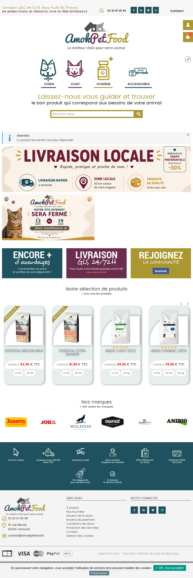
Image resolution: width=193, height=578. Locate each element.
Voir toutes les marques (97, 407)
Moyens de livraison (79, 515)
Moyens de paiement (80, 519)
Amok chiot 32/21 (121, 350)
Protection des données (82, 528)
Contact (177, 11)
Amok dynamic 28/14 (169, 350)
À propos (72, 507)
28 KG (30, 373)
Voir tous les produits (98, 294)
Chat (75, 79)
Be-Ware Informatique (164, 554)
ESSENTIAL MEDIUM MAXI (24, 350)
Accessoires (138, 79)
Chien (48, 79)
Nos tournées (75, 511)
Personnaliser (99, 573)
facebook (161, 271)
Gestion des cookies (79, 536)
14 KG (18, 373)
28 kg (126, 373)
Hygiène (103, 79)
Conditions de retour (80, 524)
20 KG (168, 373)
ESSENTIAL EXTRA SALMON (72, 352)
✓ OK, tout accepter (169, 568)
